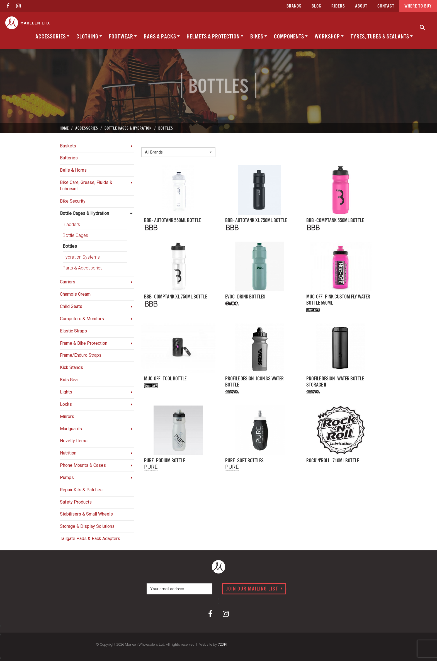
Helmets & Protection (215, 36)
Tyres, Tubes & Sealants (382, 36)
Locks (66, 404)
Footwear (123, 36)
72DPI (222, 644)
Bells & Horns (73, 170)
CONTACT (385, 6)
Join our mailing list (254, 589)
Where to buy (418, 6)
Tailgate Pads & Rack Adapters (90, 538)
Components (291, 36)
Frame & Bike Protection (83, 343)
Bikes (258, 36)
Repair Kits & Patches (81, 489)
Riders (338, 6)
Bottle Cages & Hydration (84, 213)
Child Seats (71, 306)
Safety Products (76, 502)
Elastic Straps (73, 331)
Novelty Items (74, 440)
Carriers (67, 282)
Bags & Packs (162, 36)
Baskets (68, 146)
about (361, 6)
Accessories (52, 36)
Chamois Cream (75, 294)
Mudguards (71, 428)
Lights (66, 392)
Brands (294, 6)
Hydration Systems (81, 257)
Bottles (70, 246)
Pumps (67, 477)
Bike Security (73, 201)
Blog (316, 6)
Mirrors (67, 416)
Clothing (89, 36)
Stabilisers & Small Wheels (86, 514)
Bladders (71, 224)
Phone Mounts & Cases (83, 465)
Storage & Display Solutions (87, 526)
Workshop (329, 36)
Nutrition (68, 453)
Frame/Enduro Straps (80, 355)
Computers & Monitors (82, 318)
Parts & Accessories (83, 268)
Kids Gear (69, 379)
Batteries (69, 158)
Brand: (148, 143)
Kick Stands (71, 367)
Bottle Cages (75, 235)
